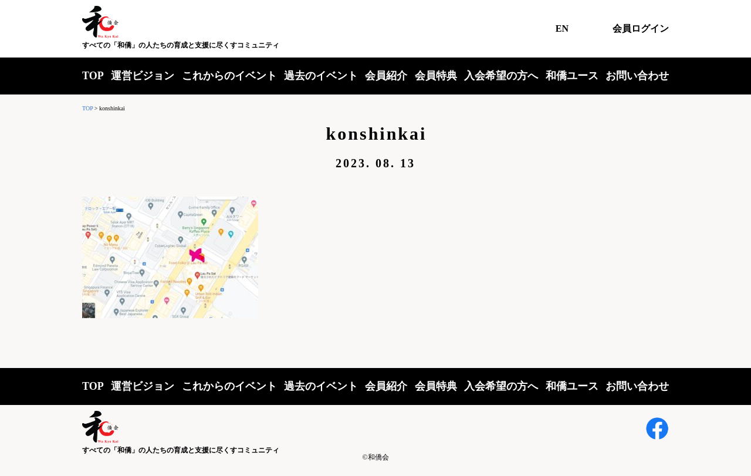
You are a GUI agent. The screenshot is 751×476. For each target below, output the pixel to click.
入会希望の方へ (501, 76)
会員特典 (436, 76)
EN (562, 28)
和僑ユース (572, 76)
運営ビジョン (142, 76)
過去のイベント (321, 76)
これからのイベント (229, 76)
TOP (93, 76)
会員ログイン (641, 28)
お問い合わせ (637, 76)
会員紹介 (386, 76)
